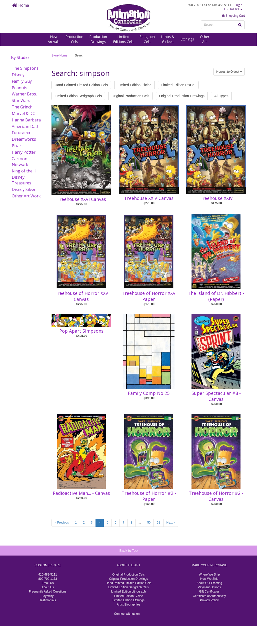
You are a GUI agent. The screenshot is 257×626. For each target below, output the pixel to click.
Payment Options (209, 587)
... (139, 522)
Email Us (48, 583)
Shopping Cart (233, 15)
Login (238, 5)
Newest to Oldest (229, 71)
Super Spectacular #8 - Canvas (216, 396)
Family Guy (22, 81)
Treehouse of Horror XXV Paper (149, 296)
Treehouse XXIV (216, 198)
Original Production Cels (130, 96)
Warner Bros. (24, 94)
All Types (221, 96)
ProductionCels (74, 39)
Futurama (21, 132)
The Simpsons (25, 68)
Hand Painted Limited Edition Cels (81, 85)
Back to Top (129, 551)
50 (148, 522)
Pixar (16, 145)
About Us (48, 587)
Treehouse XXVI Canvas (81, 199)
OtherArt (204, 39)
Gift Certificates (209, 591)
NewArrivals (54, 39)
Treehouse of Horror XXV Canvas (81, 296)
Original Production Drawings (181, 96)
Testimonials (48, 600)
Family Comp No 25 (149, 393)
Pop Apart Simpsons (81, 331)
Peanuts (19, 87)
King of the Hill (26, 171)
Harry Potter (24, 152)
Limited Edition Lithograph (128, 591)
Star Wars (21, 100)
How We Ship (209, 579)
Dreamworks (24, 139)
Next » (170, 522)
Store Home (60, 55)
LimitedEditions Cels (123, 39)
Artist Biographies (128, 604)
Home (20, 5)
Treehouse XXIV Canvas (149, 198)
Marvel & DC (23, 113)
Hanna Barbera (26, 120)
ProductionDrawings (98, 39)
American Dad (25, 126)
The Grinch (22, 107)
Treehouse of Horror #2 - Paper (149, 496)
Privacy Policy (209, 600)
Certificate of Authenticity (209, 596)
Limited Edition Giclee (134, 85)
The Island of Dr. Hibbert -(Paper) (216, 296)
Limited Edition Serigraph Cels (78, 96)
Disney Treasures (21, 180)
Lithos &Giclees (167, 39)
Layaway (48, 596)
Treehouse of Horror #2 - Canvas (216, 496)
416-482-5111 (47, 574)
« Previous (62, 522)
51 (158, 522)
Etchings (187, 39)
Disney (18, 74)
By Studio (20, 57)
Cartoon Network (20, 161)
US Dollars (233, 9)
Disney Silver (24, 189)
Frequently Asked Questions (47, 591)
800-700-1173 (47, 579)
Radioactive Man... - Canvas (81, 493)
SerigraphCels (147, 39)
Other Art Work (26, 196)
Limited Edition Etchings (128, 600)
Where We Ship (209, 574)
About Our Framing (209, 583)
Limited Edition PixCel (178, 85)
